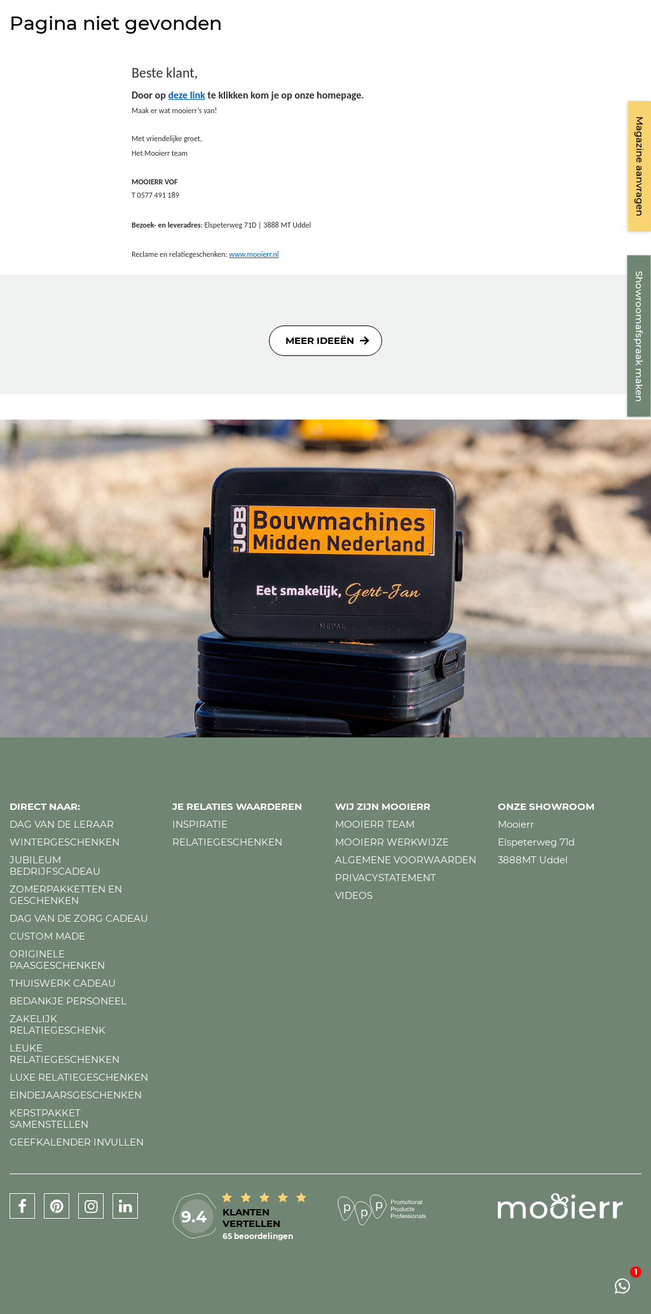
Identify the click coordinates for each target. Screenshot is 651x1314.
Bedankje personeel (68, 1001)
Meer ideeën (319, 340)
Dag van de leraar (62, 824)
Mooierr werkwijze (392, 842)
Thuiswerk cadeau (63, 983)
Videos (354, 895)
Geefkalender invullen (77, 1142)
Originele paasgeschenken (57, 959)
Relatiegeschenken (227, 842)
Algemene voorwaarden (405, 860)
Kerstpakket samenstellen (49, 1118)
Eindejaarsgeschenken (76, 1095)
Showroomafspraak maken (639, 336)
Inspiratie (200, 824)
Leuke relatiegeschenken (65, 1053)
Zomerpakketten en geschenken (66, 895)
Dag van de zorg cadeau (79, 918)
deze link (186, 95)
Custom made (47, 936)
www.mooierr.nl (253, 254)
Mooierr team (375, 824)
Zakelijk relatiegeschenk (58, 1024)
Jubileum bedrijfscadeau (55, 865)
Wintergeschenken (65, 842)
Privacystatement (385, 878)
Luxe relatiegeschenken (79, 1077)
